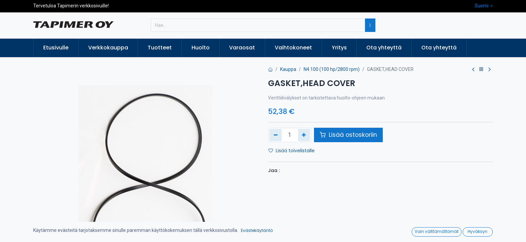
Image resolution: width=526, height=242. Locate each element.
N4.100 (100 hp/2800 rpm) (332, 69)
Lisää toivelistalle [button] (291, 150)
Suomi (481, 5)
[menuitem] (56, 48)
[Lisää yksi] (304, 135)
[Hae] (370, 25)
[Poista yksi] (275, 135)
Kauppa (288, 69)
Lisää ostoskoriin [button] (348, 135)
